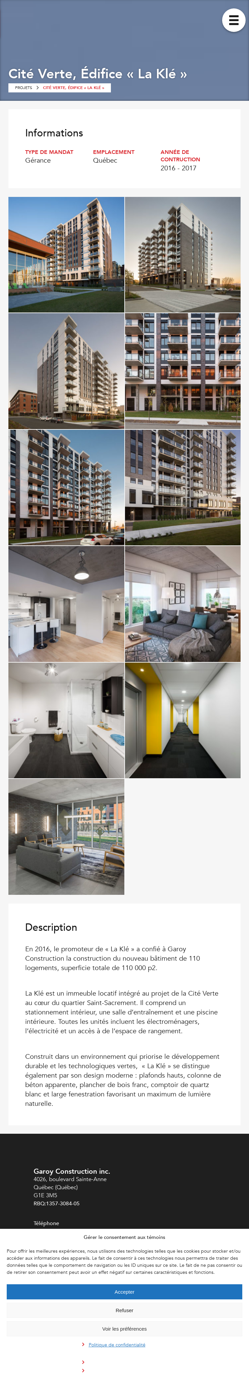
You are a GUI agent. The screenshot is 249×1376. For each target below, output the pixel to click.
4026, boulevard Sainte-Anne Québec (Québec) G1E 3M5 (70, 1187)
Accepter (124, 1292)
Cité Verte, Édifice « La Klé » (73, 87)
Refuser (124, 1310)
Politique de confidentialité (117, 1345)
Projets (23, 87)
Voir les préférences (124, 1329)
